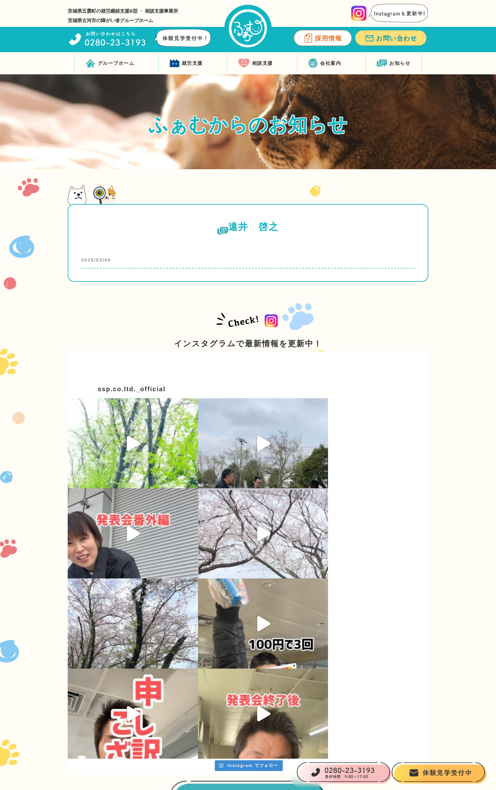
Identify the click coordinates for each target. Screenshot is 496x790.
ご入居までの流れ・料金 (209, 707)
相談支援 (255, 63)
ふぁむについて (198, 682)
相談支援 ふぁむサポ (354, 682)
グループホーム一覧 (204, 720)
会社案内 (324, 63)
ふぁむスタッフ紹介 (204, 733)
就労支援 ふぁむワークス (279, 682)
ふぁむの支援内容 (201, 695)
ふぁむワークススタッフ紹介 (284, 695)
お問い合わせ (391, 38)
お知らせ (394, 63)
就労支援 (186, 63)
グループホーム (110, 63)
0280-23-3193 (130, 696)
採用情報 (323, 38)
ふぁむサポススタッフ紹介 (361, 695)
